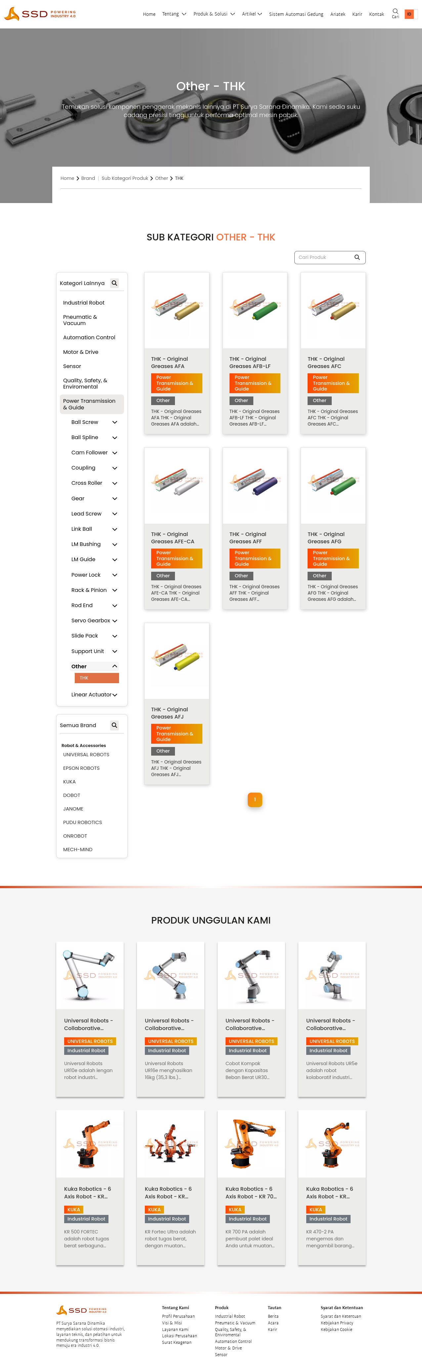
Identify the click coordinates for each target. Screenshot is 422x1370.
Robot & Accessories (84, 745)
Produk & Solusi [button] (211, 14)
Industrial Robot (230, 1316)
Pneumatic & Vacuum (235, 1323)
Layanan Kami (175, 1329)
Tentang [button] (171, 14)
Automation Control (233, 1341)
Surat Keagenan (176, 1342)
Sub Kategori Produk (125, 178)
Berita (273, 1316)
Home (149, 14)
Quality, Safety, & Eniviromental (231, 1332)
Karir (357, 14)
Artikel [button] (249, 14)
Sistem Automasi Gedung (296, 14)
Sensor (221, 1354)
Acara (273, 1323)
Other (161, 178)
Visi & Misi (172, 1323)
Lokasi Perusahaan (179, 1336)
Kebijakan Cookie (336, 1329)
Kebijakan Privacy (337, 1323)
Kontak (376, 14)
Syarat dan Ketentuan (341, 1316)
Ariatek (337, 14)
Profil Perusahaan (178, 1316)
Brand (88, 178)
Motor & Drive (228, 1348)
